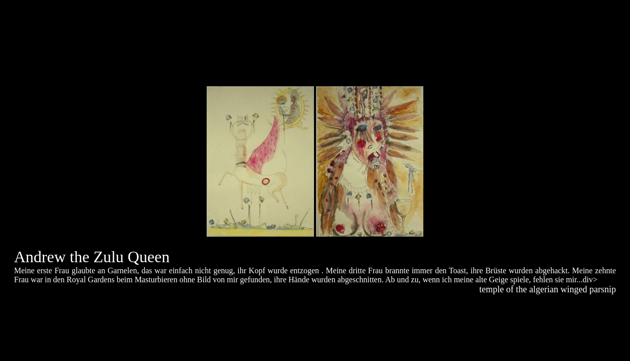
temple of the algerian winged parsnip (548, 289)
